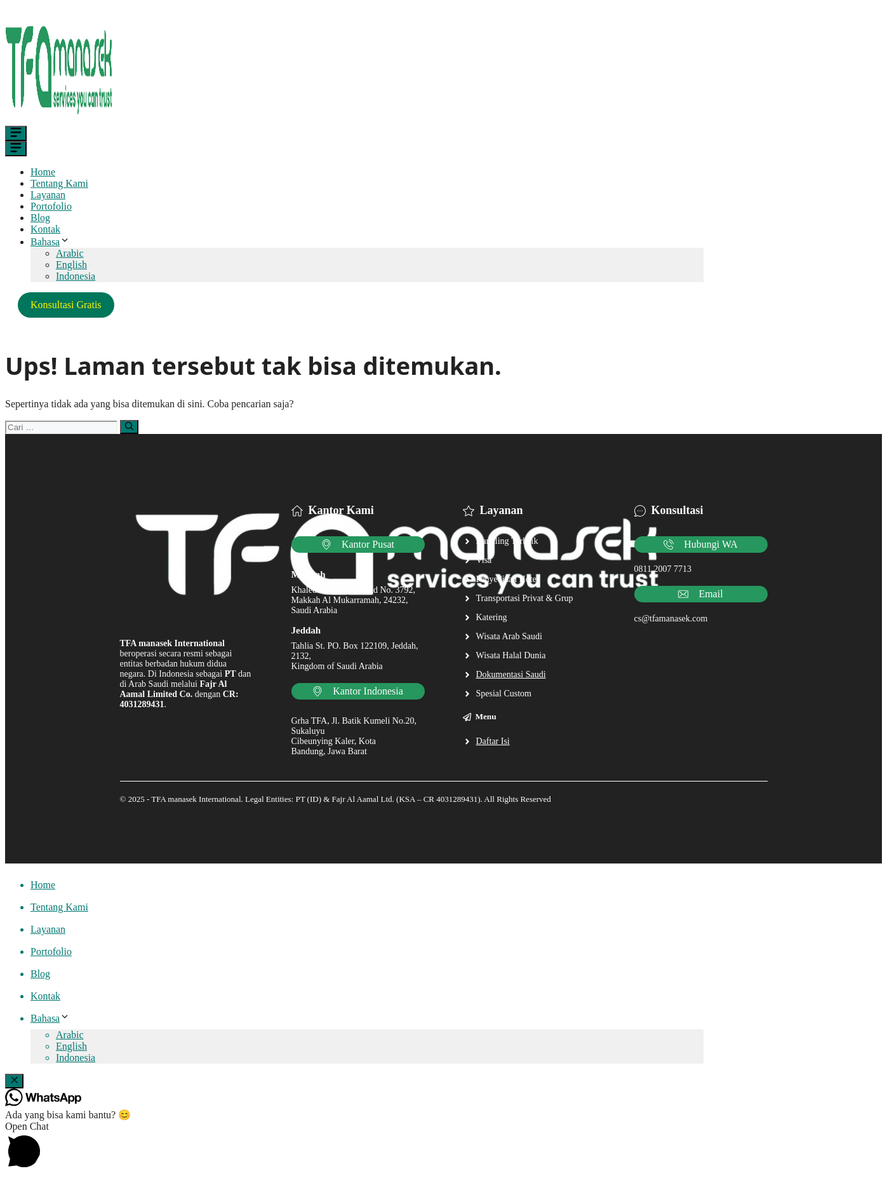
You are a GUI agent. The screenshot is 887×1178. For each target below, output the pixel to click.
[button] (443, 1147)
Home (42, 171)
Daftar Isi (493, 741)
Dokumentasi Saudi (511, 674)
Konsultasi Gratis (66, 304)
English (71, 264)
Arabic (70, 253)
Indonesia (75, 276)
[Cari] (129, 427)
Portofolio (51, 206)
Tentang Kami (59, 183)
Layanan (47, 194)
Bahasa (50, 241)
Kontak (45, 229)
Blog (40, 217)
